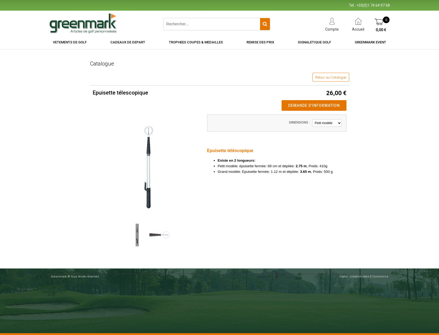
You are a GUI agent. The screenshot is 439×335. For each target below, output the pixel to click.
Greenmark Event (370, 42)
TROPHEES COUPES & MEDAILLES (196, 42)
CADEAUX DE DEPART (127, 42)
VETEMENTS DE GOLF (70, 42)
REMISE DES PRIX (260, 42)
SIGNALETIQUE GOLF (314, 42)
